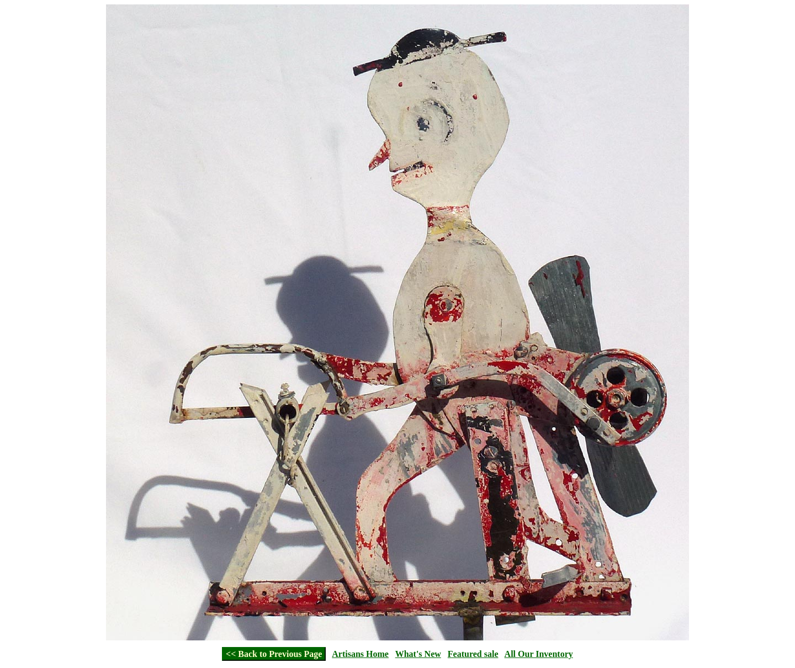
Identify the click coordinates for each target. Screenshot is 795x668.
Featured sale (473, 654)
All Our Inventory (539, 654)
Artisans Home (360, 654)
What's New (418, 654)
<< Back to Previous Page (274, 654)
